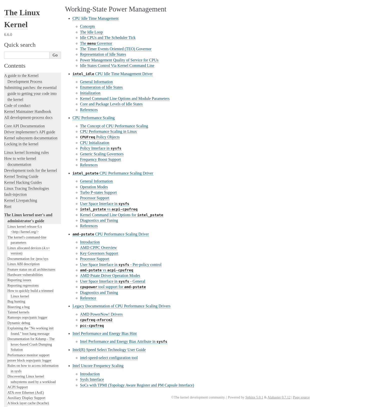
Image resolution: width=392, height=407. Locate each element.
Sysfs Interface (92, 379)
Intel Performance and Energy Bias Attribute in (123, 341)
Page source (301, 397)
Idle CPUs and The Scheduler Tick (108, 37)
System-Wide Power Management (33, 212)
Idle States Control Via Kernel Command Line (117, 65)
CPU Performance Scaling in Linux (108, 131)
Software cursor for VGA (26, 302)
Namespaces (16, 181)
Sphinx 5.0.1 (254, 397)
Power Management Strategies (30, 207)
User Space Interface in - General (112, 281)
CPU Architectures (19, 365)
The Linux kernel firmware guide (30, 351)
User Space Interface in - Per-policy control (121, 264)
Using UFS (16, 291)
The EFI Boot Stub (21, 9)
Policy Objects (100, 137)
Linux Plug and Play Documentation (34, 222)
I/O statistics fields (21, 63)
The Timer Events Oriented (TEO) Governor (116, 49)
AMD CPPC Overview (98, 247)
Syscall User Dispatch (23, 265)
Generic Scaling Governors (102, 154)
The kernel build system (23, 318)
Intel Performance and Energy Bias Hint (104, 333)
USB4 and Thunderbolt (24, 286)
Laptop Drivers (18, 100)
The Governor (96, 43)
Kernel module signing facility (29, 164)
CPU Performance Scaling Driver (112, 173)
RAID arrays (17, 143)
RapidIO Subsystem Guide (27, 227)
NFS (11, 25)
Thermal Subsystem (22, 281)
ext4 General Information (26, 14)
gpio (11, 31)
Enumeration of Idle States (101, 87)
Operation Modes (94, 187)
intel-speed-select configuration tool (109, 358)
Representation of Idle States (103, 54)
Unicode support (19, 297)
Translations (14, 382)
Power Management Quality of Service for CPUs (119, 60)
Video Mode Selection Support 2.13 (33, 259)
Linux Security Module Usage (29, 138)
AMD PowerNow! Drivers (101, 314)
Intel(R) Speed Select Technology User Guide (109, 350)
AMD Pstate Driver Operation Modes (110, 275)
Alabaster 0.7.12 (279, 397)
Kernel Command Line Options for (121, 215)
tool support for (113, 287)
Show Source (14, 402)
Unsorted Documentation (24, 374)
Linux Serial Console (23, 254)
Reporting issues (17, 324)
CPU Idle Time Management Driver (112, 74)
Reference (88, 298)
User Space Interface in (104, 204)
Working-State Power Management (35, 217)
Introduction (90, 242)
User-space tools (17, 330)
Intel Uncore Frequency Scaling (98, 366)
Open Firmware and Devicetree (29, 357)
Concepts (87, 26)
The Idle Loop (91, 32)
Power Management (23, 202)
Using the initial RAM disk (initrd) (33, 57)
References (89, 110)
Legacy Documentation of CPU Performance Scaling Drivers (121, 306)
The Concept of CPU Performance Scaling (114, 126)
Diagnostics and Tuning (99, 220)
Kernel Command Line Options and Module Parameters (125, 98)
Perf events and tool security (28, 197)
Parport (13, 191)
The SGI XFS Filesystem (26, 313)
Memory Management (23, 159)
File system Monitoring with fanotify (34, 20)
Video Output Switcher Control (30, 307)
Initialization (90, 93)
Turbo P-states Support (98, 192)
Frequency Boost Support (100, 159)
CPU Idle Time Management (95, 18)
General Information (96, 82)
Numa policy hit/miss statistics (30, 186)
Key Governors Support (99, 253)
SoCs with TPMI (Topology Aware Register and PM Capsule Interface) (137, 385)
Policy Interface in (101, 148)
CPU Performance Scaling (93, 118)
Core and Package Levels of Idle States (111, 104)
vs (109, 209)
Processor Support (94, 198)
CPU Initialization (94, 143)
